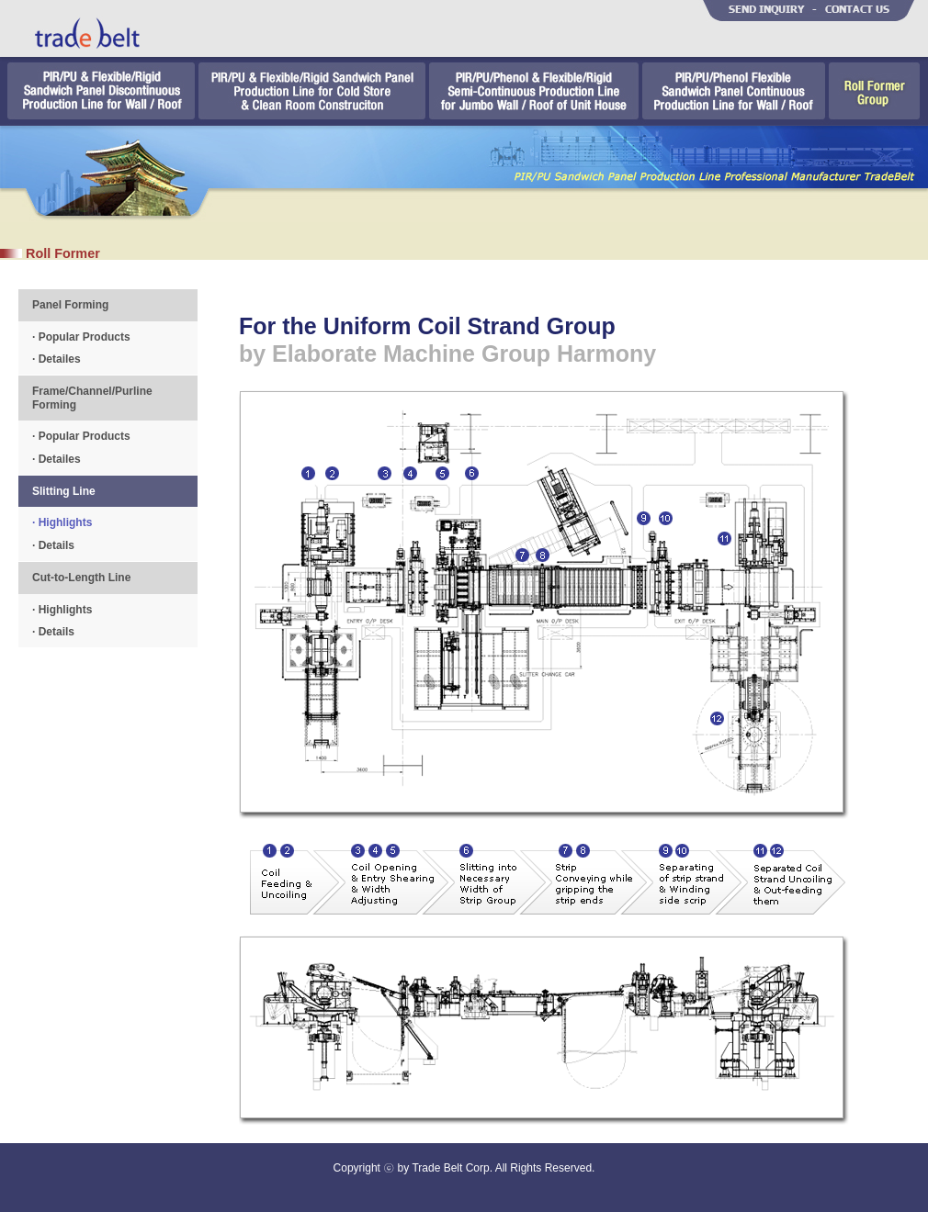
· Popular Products (81, 337)
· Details (53, 545)
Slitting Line (64, 491)
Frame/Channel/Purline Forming (92, 397)
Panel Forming (70, 304)
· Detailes (56, 359)
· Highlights (62, 522)
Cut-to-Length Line (81, 577)
